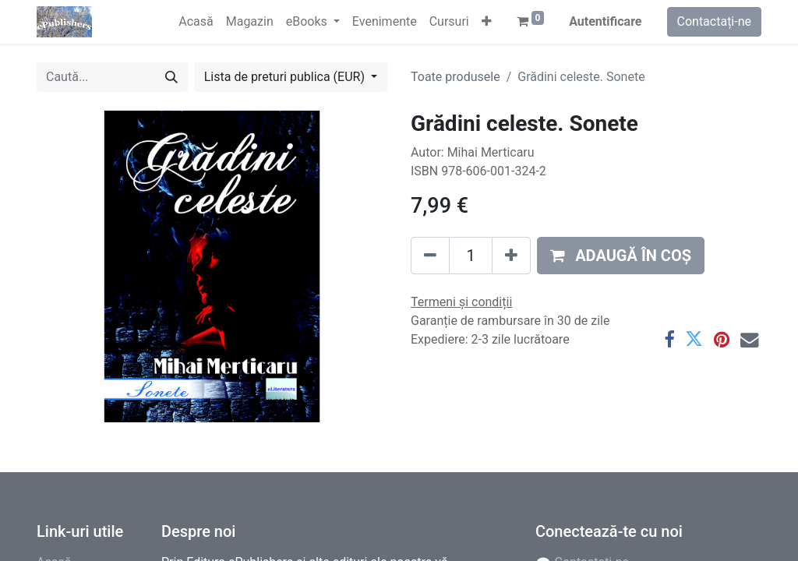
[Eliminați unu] (430, 255)
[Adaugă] (511, 255)
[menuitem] (195, 21)
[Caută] (171, 77)
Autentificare (605, 21)
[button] (486, 21)
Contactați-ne (714, 21)
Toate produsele (455, 76)
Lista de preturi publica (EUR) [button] (286, 76)
